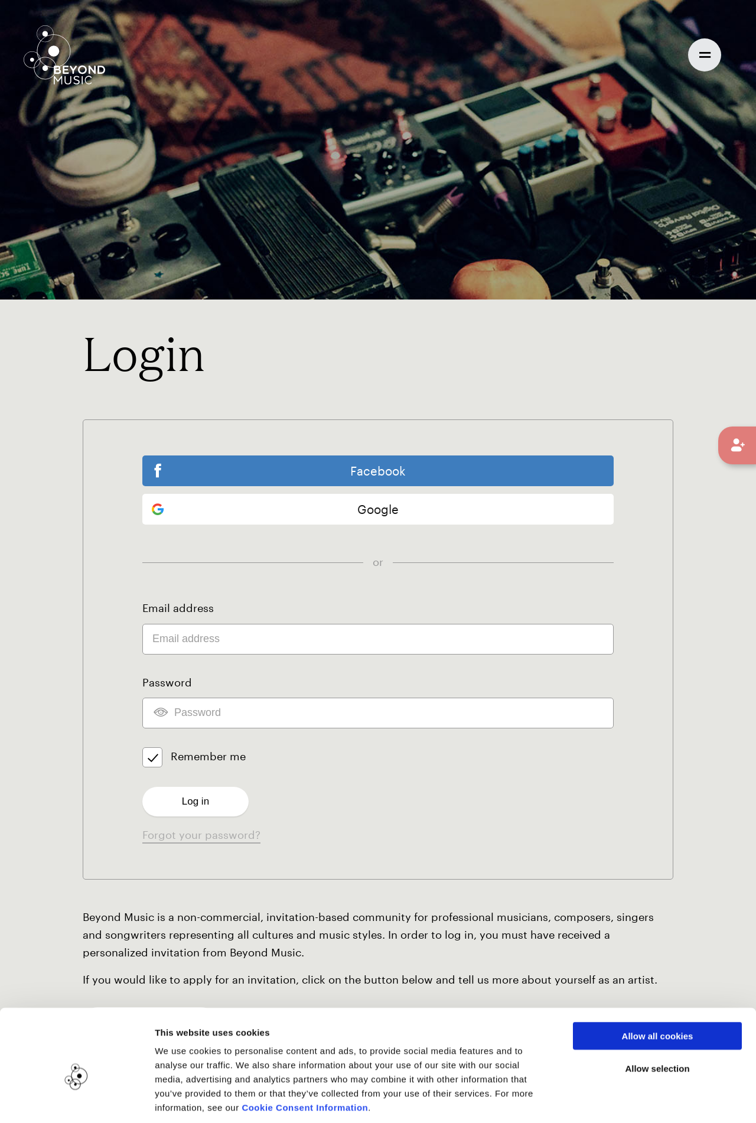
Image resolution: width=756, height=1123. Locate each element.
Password (167, 682)
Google (275, 510)
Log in (195, 802)
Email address (178, 609)
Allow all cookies (657, 980)
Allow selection (657, 1013)
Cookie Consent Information (305, 1052)
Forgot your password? (201, 835)
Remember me (208, 756)
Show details (607, 1100)
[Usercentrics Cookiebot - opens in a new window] (76, 1100)
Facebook (378, 471)
